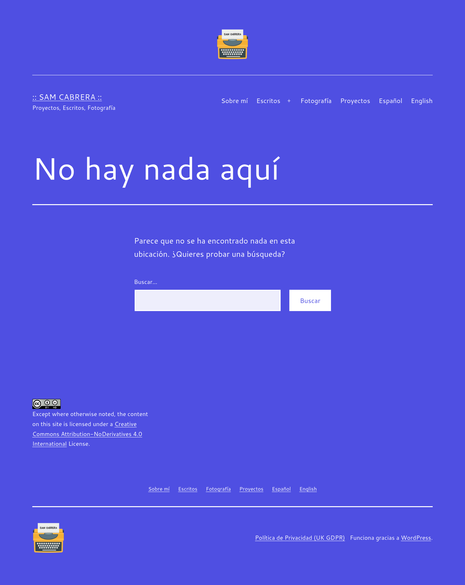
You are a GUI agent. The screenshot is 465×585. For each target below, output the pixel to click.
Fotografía (316, 100)
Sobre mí (234, 100)
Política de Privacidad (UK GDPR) (300, 537)
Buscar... (145, 281)
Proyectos (355, 100)
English (422, 100)
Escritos (268, 100)
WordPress (416, 537)
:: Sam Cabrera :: (67, 96)
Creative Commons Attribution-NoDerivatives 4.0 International (87, 434)
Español (390, 100)
